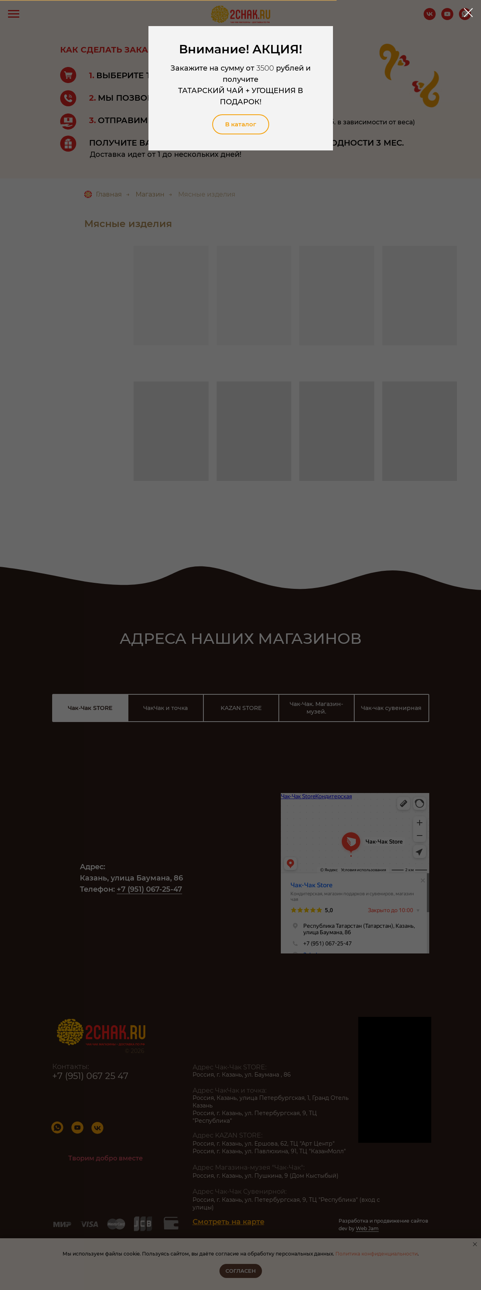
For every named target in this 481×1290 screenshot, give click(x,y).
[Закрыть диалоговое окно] (468, 12)
